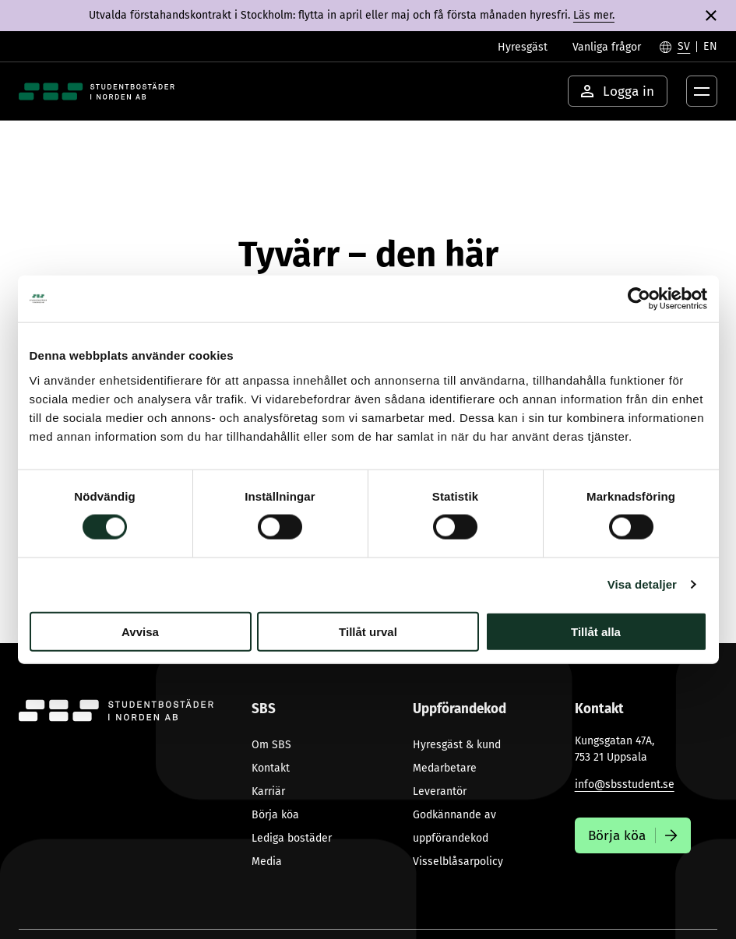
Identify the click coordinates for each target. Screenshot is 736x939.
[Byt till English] (710, 46)
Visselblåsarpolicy (458, 861)
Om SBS (271, 744)
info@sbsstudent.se (624, 784)
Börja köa (275, 814)
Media (267, 861)
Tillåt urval (368, 631)
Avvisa (140, 631)
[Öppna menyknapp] (701, 91)
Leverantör (440, 791)
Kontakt (271, 768)
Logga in (617, 91)
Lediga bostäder (292, 838)
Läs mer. (594, 15)
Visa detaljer (642, 584)
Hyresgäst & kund (457, 744)
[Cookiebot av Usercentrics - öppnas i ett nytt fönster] (639, 299)
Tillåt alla (596, 631)
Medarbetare (445, 768)
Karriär (268, 791)
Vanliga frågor (606, 47)
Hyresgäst (523, 47)
